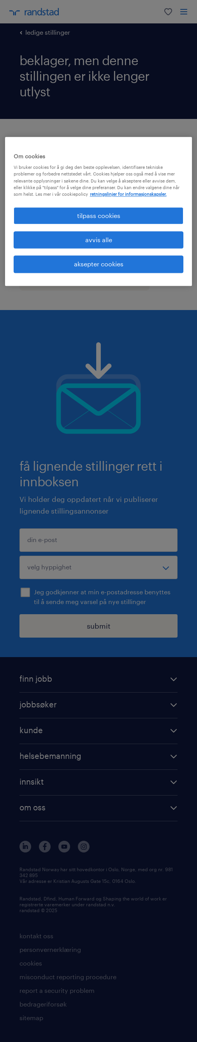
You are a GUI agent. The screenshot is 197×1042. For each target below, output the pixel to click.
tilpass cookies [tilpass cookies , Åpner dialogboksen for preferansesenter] (98, 215)
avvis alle (98, 239)
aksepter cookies (98, 264)
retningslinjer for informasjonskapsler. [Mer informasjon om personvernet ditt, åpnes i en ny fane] (128, 194)
